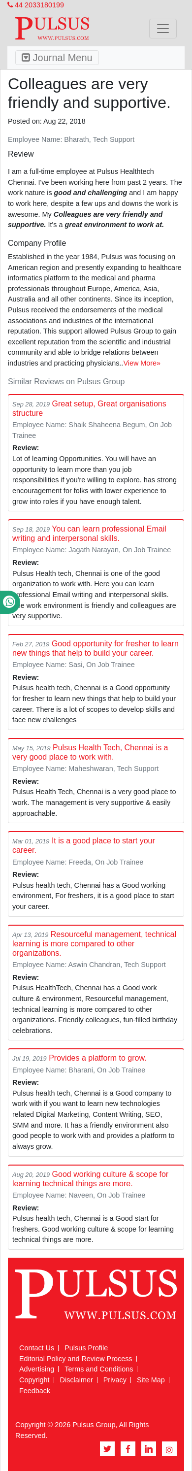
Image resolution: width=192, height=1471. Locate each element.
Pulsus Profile (86, 1348)
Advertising (36, 1369)
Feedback (34, 1391)
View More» (141, 363)
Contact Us (36, 1348)
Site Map (151, 1380)
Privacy (115, 1380)
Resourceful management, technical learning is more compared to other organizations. (94, 943)
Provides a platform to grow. (97, 1058)
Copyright (34, 1380)
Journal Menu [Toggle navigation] (57, 57)
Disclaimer (76, 1380)
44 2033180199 (35, 5)
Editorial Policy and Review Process (75, 1359)
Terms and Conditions (98, 1369)
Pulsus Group (93, 1425)
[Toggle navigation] (163, 28)
